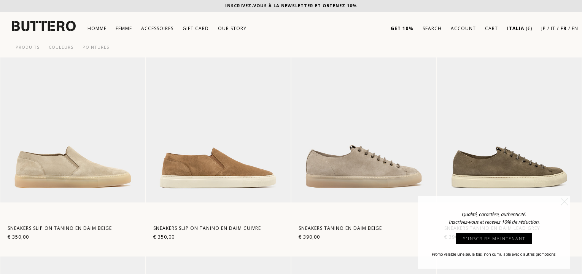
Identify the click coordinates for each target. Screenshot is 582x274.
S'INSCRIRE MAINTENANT (494, 238)
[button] (564, 201)
